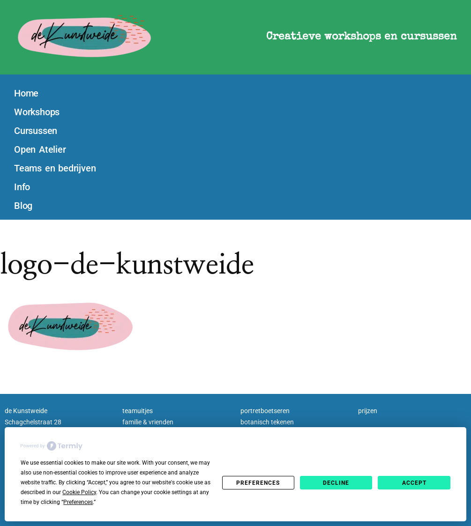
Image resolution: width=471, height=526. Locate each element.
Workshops (37, 112)
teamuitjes (137, 411)
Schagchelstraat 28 (33, 422)
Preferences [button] (78, 502)
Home (26, 93)
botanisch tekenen (267, 422)
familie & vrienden (147, 422)
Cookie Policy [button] (79, 492)
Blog (23, 205)
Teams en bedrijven (55, 168)
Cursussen (35, 130)
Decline (336, 483)
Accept (414, 483)
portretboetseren (265, 411)
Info (22, 187)
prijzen (367, 411)
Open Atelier (40, 149)
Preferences (258, 483)
